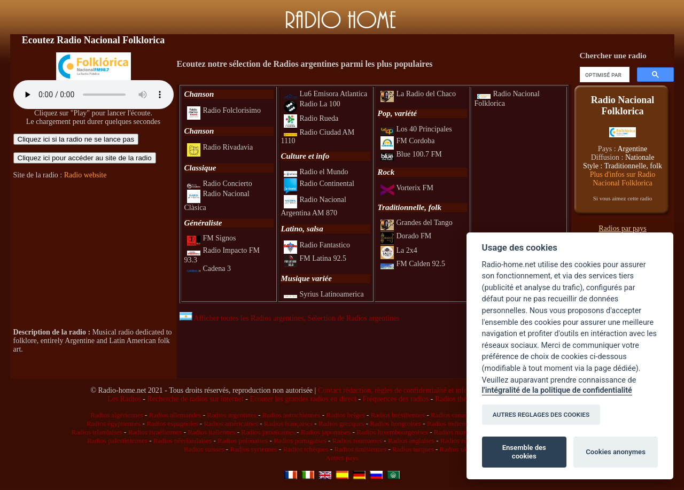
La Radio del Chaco (418, 94)
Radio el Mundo (316, 172)
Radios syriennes (253, 449)
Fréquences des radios (396, 399)
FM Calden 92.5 (412, 264)
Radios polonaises (242, 441)
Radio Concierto (219, 184)
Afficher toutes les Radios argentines (242, 318)
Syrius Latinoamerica (324, 294)
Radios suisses (204, 449)
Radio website (85, 175)
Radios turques (413, 449)
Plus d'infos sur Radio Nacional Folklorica (623, 178)
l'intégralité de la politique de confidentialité (557, 390)
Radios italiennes (211, 432)
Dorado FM (406, 236)
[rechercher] (603, 75)
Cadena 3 (209, 269)
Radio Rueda (311, 118)
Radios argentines (231, 415)
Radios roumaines (357, 441)
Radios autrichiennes (291, 415)
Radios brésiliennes (398, 415)
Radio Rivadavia (220, 147)
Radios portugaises (300, 441)
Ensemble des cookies (524, 452)
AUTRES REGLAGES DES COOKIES (541, 414)
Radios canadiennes (458, 415)
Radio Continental (319, 184)
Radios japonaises (326, 432)
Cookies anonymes (616, 452)
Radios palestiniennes (117, 441)
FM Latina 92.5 (315, 258)
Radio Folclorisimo (224, 110)
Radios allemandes (175, 415)
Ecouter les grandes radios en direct (303, 399)
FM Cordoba (407, 141)
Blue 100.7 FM (411, 154)
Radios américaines (231, 423)
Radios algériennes (116, 415)
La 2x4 (398, 250)
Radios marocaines (460, 432)
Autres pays (342, 458)
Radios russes (459, 441)
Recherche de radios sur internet (195, 399)
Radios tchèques (306, 449)
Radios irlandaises (97, 432)
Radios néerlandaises (182, 441)
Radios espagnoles (172, 423)
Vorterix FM (406, 188)
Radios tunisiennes (360, 449)
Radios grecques (341, 423)
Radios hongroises (395, 423)
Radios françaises (288, 423)
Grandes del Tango (416, 223)
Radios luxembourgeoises (392, 432)
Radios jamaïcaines (268, 432)
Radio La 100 (312, 104)
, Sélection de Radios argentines (352, 318)
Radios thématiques (464, 399)
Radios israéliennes (155, 432)
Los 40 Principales (416, 129)
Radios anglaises (411, 441)
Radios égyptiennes (114, 423)
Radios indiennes (451, 423)
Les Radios (124, 399)
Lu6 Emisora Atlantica (326, 94)
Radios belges (345, 415)
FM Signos (211, 238)
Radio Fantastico (317, 245)
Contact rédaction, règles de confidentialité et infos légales (405, 390)
